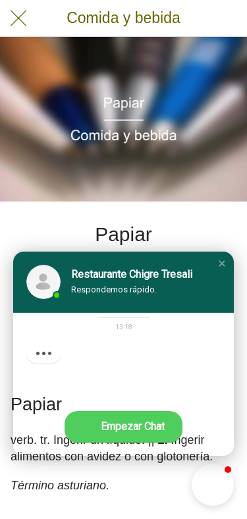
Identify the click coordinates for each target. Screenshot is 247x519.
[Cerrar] (18, 18)
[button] (222, 263)
